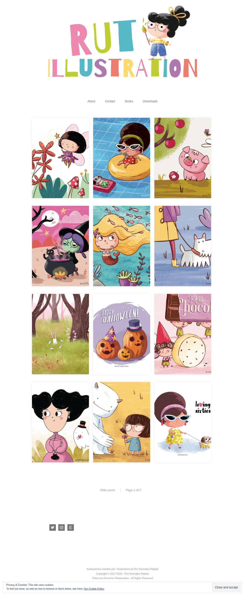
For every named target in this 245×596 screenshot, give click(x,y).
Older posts (107, 490)
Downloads (150, 101)
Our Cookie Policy (94, 588)
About (91, 101)
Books (129, 101)
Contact (110, 101)
